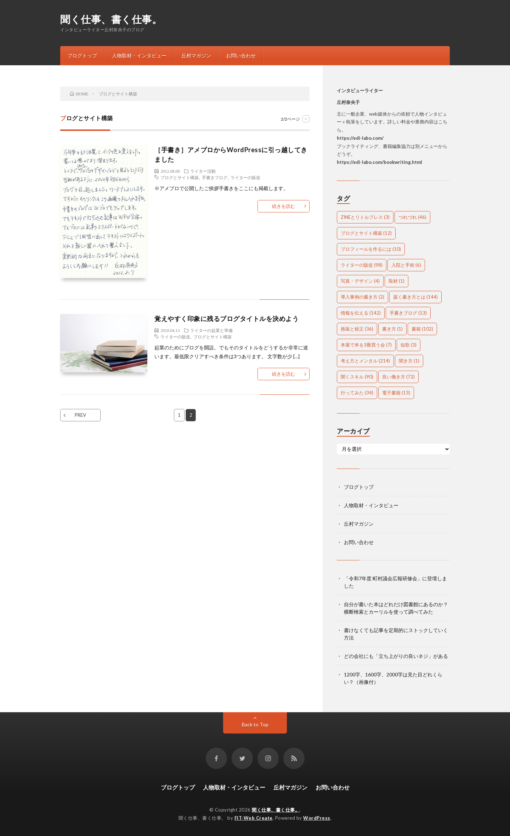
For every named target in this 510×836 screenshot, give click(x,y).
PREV (80, 415)
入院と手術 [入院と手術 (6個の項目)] (406, 265)
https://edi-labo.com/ (360, 138)
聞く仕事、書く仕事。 (111, 19)
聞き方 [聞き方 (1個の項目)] (409, 361)
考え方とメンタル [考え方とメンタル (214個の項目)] (365, 361)
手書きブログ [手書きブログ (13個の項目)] (408, 313)
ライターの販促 (245, 177)
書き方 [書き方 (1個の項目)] (392, 329)
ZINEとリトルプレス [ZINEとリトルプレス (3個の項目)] (365, 217)
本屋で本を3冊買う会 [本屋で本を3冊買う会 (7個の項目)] (366, 345)
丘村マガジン (196, 55)
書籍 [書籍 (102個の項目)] (422, 329)
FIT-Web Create (253, 818)
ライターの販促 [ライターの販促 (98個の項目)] (361, 265)
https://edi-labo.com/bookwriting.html (379, 162)
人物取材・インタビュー (139, 55)
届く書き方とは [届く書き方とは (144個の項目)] (415, 297)
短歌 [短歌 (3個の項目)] (408, 345)
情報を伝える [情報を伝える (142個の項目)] (361, 313)
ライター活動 (203, 171)
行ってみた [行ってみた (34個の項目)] (357, 392)
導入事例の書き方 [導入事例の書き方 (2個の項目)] (362, 297)
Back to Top (255, 724)
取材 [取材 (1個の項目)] (396, 281)
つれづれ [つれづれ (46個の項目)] (412, 217)
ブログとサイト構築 (179, 177)
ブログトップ (82, 55)
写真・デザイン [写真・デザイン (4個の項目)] (360, 281)
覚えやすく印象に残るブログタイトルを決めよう (226, 318)
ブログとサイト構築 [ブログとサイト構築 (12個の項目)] (366, 233)
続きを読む (283, 206)
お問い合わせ (241, 55)
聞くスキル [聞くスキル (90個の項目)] (357, 377)
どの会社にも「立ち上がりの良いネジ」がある (396, 656)
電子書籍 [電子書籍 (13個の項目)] (396, 392)
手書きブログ (214, 177)
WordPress (316, 818)
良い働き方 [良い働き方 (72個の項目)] (398, 377)
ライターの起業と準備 (211, 330)
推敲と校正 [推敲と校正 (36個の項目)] (357, 329)
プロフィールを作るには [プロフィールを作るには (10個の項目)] (371, 249)
